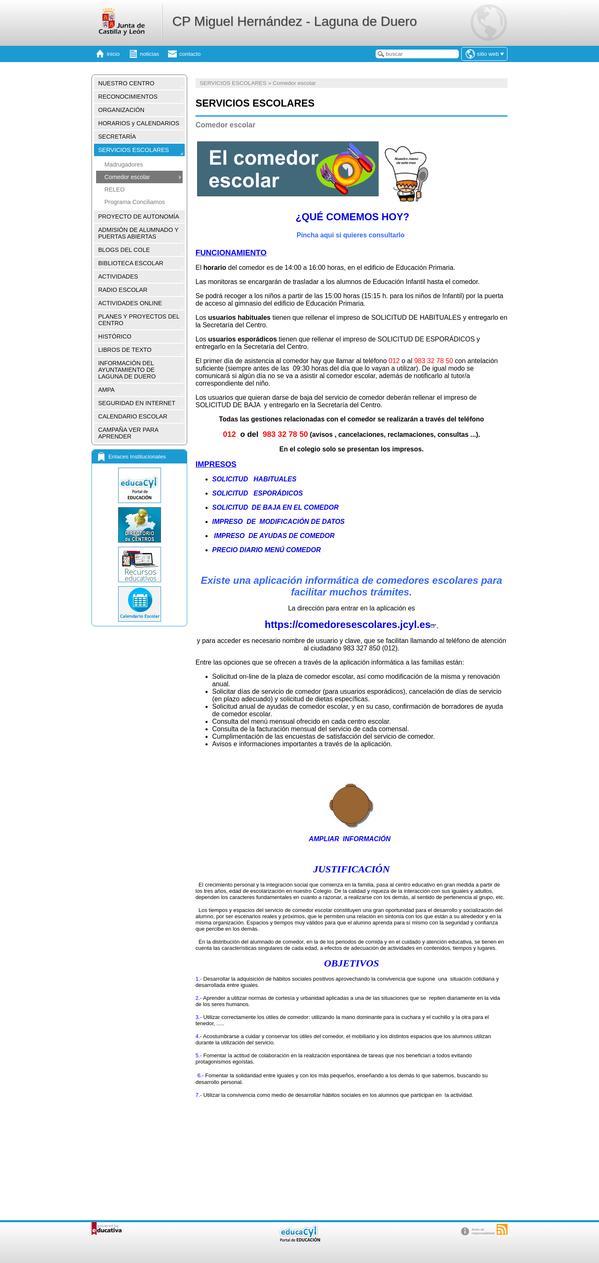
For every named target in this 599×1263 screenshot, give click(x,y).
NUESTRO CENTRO (126, 83)
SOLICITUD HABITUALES (254, 479)
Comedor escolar (127, 177)
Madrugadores (123, 164)
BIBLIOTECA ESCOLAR (130, 263)
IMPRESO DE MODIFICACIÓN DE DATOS (278, 521)
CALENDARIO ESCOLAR (132, 416)
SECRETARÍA (117, 136)
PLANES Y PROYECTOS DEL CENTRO (139, 319)
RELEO (114, 189)
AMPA (106, 389)
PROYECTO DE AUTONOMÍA (138, 216)
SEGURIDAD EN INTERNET (137, 403)
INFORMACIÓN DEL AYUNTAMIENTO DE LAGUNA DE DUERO (127, 370)
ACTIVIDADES (118, 276)
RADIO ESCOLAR (122, 289)
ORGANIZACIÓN (121, 110)
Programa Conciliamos (134, 202)
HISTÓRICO (114, 336)
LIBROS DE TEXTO (124, 349)
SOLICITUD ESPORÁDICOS (257, 493)
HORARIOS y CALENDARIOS (138, 123)
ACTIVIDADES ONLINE (130, 303)
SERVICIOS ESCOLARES (133, 150)
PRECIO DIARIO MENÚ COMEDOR (267, 549)
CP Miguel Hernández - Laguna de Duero (294, 21)
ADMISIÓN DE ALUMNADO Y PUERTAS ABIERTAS (138, 233)
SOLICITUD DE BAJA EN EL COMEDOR (275, 507)
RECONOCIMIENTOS (128, 96)
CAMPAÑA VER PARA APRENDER (128, 433)
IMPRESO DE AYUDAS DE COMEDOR (273, 535)
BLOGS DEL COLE (124, 250)
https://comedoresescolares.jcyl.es (350, 624)
